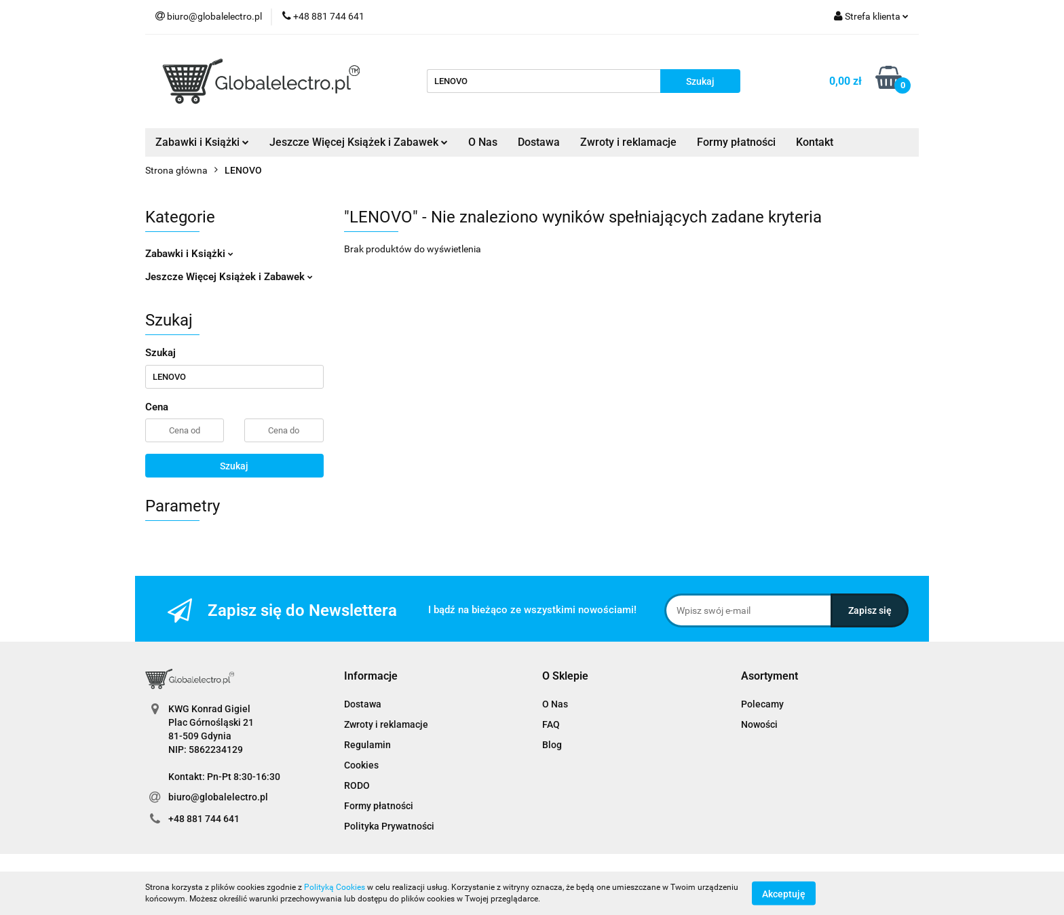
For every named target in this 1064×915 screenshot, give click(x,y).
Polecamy (762, 704)
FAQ (551, 724)
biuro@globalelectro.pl (218, 797)
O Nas (482, 142)
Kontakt (814, 142)
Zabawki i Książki (202, 142)
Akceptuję (783, 893)
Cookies (361, 765)
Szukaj (234, 466)
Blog (552, 744)
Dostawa (539, 142)
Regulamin (367, 744)
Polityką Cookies (334, 887)
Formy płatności (736, 142)
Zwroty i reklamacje (628, 142)
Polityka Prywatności (389, 826)
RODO (357, 785)
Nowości (759, 724)
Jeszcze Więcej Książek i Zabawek (358, 142)
